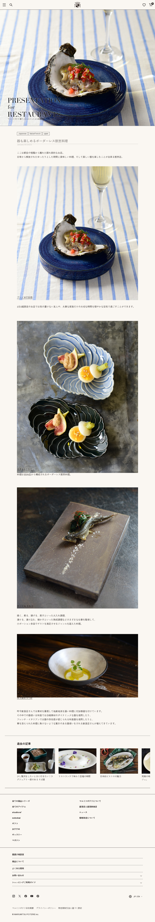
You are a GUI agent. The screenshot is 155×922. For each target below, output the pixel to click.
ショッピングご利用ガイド (24, 883)
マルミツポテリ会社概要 (23, 908)
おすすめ (16, 829)
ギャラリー (17, 835)
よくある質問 (18, 869)
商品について (18, 862)
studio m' (17, 812)
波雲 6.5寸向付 (24, 470)
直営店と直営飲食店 (88, 807)
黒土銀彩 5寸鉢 (24, 698)
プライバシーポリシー (46, 908)
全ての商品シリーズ (21, 801)
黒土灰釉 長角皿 (25, 607)
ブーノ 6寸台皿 (24, 298)
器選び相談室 (18, 855)
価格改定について (87, 818)
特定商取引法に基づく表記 (70, 908)
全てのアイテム (19, 807)
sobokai (16, 818)
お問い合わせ (18, 876)
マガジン (16, 840)
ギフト (15, 824)
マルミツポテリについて (90, 801)
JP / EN (134, 896)
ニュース (83, 812)
